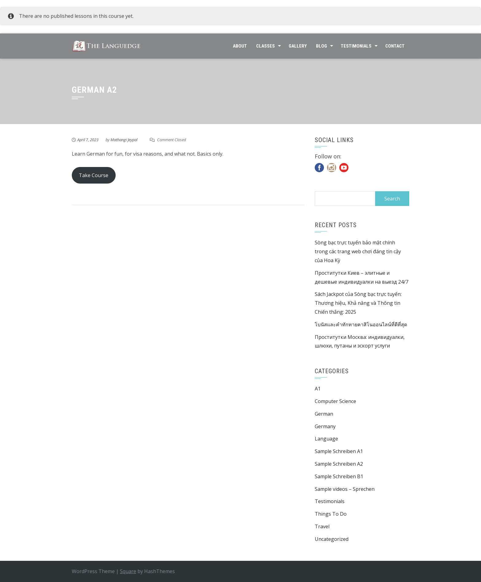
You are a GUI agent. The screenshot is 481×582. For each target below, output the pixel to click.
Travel (322, 526)
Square (128, 571)
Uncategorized (331, 539)
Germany (325, 426)
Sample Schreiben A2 (339, 463)
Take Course (93, 175)
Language (326, 438)
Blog (321, 46)
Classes (265, 46)
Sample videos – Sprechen (345, 489)
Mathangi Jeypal (123, 139)
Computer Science (335, 401)
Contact (395, 46)
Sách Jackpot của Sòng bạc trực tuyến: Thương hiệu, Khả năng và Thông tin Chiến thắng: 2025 (358, 303)
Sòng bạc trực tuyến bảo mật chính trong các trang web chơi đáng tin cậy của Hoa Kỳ (358, 251)
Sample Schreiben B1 (339, 476)
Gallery (298, 46)
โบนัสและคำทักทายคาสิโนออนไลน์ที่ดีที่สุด (361, 324)
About (240, 46)
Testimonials (356, 46)
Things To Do (331, 513)
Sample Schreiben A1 (339, 451)
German (324, 413)
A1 (318, 388)
